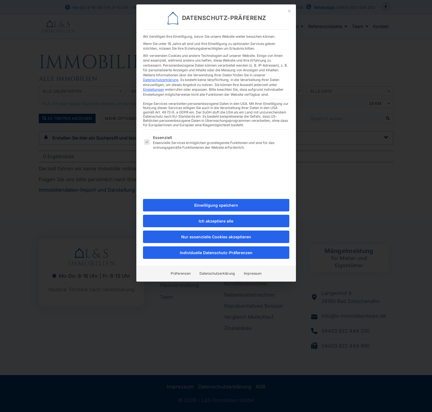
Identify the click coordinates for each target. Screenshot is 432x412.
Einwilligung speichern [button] (216, 202)
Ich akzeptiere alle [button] (216, 218)
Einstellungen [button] (153, 87)
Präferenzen (181, 271)
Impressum (253, 271)
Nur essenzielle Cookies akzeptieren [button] (216, 234)
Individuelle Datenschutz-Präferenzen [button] (216, 249)
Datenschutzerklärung (160, 77)
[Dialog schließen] (289, 8)
